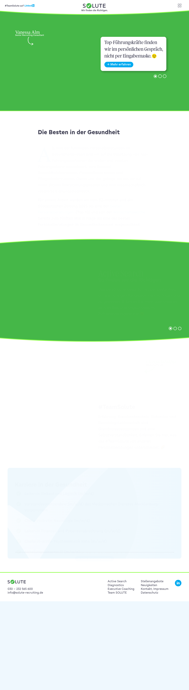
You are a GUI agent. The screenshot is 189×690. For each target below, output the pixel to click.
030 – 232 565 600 (20, 589)
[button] (155, 82)
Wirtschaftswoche (129, 212)
